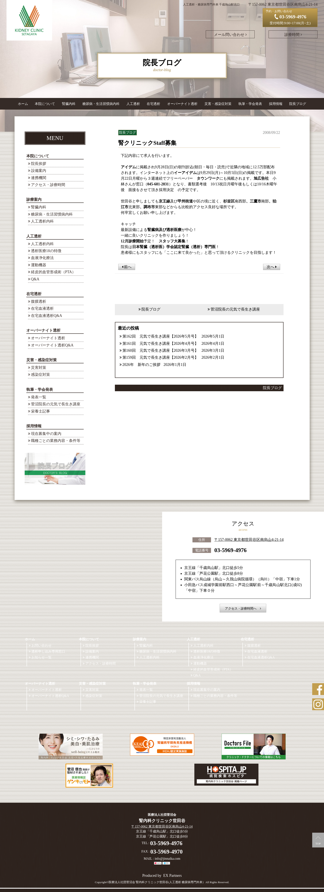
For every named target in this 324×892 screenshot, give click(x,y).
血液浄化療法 (42, 258)
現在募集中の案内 (46, 434)
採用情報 (34, 426)
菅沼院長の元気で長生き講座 (55, 404)
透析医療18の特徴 (46, 251)
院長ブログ (297, 104)
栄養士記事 (40, 411)
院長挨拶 (38, 164)
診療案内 (34, 199)
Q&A (35, 279)
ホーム (23, 104)
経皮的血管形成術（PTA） (53, 272)
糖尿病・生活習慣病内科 (101, 104)
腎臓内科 (68, 104)
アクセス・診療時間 (48, 185)
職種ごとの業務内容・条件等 (55, 441)
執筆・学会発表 (39, 389)
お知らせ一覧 (41, 657)
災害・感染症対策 (41, 360)
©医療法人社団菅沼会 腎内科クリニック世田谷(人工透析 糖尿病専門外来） (156, 882)
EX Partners (172, 875)
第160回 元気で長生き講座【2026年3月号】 (160, 350)
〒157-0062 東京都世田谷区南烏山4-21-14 (249, 539)
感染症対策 (40, 374)
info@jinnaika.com (167, 858)
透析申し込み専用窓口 (48, 651)
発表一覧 (38, 397)
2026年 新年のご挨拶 (141, 365)
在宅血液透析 (42, 308)
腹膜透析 (38, 301)
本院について (37, 156)
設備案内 (38, 170)
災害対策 (38, 367)
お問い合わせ (41, 645)
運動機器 (38, 265)
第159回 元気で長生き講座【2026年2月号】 (160, 357)
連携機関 (38, 178)
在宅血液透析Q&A (46, 316)
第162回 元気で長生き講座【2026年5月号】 (160, 336)
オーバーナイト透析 (43, 330)
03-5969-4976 (230, 550)
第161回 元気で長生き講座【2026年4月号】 (160, 343)
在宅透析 (34, 294)
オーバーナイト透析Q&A (52, 345)
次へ (272, 267)
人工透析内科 (42, 221)
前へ (127, 267)
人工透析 (34, 236)
